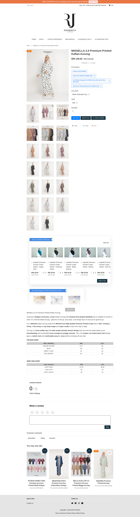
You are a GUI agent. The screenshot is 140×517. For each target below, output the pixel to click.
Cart (112, 5)
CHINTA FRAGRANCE (55, 39)
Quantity (74, 108)
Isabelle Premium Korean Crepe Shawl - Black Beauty (71, 265)
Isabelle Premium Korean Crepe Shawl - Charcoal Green (55, 265)
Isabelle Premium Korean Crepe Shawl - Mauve (88, 264)
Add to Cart (102, 281)
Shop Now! (93, 2)
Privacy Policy (71, 513)
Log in (80, 5)
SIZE (73, 99)
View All (106, 243)
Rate (107, 427)
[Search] (32, 5)
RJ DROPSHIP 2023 (101, 39)
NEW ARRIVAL (70, 39)
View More (70, 309)
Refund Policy (80, 513)
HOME (34, 39)
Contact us (30, 503)
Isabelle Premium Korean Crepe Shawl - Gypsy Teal (38, 265)
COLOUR (74, 91)
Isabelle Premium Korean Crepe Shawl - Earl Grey (104, 264)
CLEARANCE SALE (85, 39)
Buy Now (76, 118)
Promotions (75, 67)
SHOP (42, 39)
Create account (90, 5)
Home (28, 45)
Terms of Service (60, 513)
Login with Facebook (100, 5)
